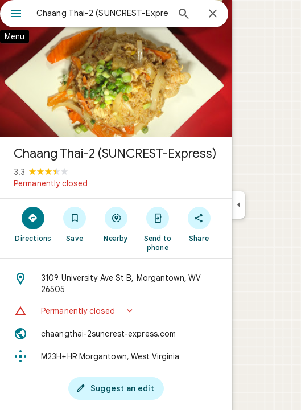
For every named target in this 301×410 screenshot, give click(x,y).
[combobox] (102, 13)
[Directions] (33, 223)
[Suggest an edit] (116, 388)
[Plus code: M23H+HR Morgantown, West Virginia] (116, 356)
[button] (116, 311)
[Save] (75, 223)
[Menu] (16, 15)
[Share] (199, 223)
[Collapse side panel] (238, 205)
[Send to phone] (157, 228)
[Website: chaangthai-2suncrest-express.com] (116, 333)
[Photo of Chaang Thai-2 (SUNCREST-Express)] (116, 68)
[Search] (183, 15)
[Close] (212, 14)
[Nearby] (116, 223)
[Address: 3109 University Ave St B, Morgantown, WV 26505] (116, 284)
